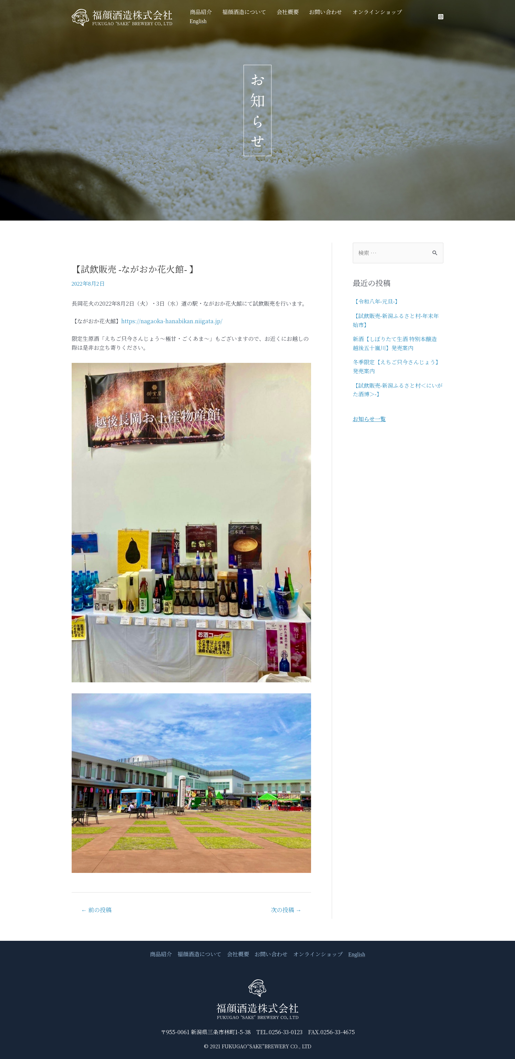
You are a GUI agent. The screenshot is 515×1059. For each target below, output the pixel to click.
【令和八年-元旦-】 (377, 302)
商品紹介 (216, 17)
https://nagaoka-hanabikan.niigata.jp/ (172, 321)
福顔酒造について (256, 17)
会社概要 (296, 17)
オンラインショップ (379, 17)
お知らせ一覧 (369, 419)
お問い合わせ (330, 17)
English (419, 17)
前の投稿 (96, 910)
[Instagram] (441, 17)
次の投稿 (286, 910)
